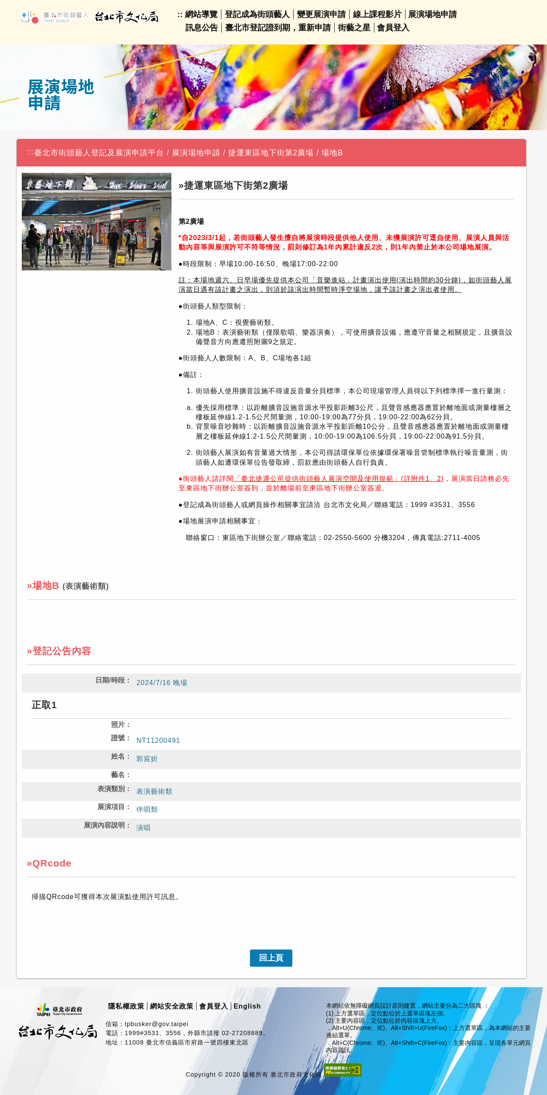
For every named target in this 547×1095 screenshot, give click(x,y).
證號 (118, 738)
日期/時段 (109, 680)
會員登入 (393, 27)
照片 (118, 724)
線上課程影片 (377, 14)
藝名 (118, 774)
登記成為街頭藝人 (257, 14)
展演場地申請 (432, 14)
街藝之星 (354, 27)
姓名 (118, 756)
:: (180, 14)
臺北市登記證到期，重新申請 (278, 27)
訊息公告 (201, 27)
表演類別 (111, 788)
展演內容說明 (104, 825)
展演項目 (111, 806)
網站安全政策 (172, 1006)
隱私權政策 (126, 1006)
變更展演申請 (321, 14)
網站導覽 (201, 14)
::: (31, 152)
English (247, 1006)
